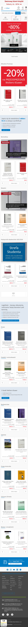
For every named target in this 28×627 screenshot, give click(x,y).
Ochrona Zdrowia (6, 496)
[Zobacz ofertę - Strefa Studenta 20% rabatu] (14, 252)
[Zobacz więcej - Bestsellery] (14, 183)
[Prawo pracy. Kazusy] (8, 222)
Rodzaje (19, 585)
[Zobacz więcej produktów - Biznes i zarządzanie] (14, 552)
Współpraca (12, 578)
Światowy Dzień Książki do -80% (15, 18)
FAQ (11, 587)
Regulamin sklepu (5, 582)
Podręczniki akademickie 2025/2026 (12, 239)
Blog (11, 589)
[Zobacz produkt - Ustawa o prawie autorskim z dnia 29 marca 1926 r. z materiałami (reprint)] (8, 479)
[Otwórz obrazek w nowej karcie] (14, 201)
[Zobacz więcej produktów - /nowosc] (14, 234)
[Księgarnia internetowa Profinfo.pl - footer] (7, 619)
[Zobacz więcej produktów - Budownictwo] (14, 429)
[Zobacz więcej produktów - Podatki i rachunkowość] (14, 382)
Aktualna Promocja (7, 64)
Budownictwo (5, 404)
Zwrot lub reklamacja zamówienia (4, 586)
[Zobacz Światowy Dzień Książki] (14, 35)
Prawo (3, 327)
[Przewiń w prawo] (27, 34)
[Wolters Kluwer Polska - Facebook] (7, 570)
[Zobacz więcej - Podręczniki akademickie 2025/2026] (14, 286)
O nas (11, 576)
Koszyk (26, 8)
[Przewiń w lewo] (1, 34)
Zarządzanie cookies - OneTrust (8, 593)
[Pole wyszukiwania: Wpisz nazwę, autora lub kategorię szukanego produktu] (7, 13)
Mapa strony (12, 585)
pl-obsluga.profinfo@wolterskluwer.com (13, 604)
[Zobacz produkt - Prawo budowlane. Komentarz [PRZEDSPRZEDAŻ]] (8, 417)
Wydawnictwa (20, 576)
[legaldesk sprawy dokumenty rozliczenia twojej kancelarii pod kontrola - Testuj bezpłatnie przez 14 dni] (10, 320)
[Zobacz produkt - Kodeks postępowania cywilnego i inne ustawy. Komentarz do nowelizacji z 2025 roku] (8, 171)
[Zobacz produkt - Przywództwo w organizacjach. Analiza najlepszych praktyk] (8, 539)
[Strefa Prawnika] (15, 56)
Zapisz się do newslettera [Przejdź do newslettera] (15, 563)
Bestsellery (4, 137)
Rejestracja (18, 8)
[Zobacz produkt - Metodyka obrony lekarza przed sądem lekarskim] (8, 509)
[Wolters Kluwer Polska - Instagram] (10, 570)
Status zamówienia (5, 580)
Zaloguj (22, 8)
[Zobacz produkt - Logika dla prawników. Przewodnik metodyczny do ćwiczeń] (8, 274)
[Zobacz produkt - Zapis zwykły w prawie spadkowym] (8, 98)
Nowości (3, 188)
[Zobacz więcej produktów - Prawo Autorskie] (14, 491)
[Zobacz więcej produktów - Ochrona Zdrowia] (14, 521)
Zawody (19, 587)
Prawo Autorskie (6, 466)
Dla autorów (12, 580)
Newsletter (4, 578)
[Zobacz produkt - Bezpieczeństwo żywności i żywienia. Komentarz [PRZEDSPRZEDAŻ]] (8, 339)
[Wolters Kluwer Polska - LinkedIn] (17, 570)
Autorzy (19, 578)
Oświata (3, 435)
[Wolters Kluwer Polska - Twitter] (20, 570)
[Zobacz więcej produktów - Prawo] (14, 352)
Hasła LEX (20, 582)
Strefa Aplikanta (5, 18)
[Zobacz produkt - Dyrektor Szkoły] (8, 448)
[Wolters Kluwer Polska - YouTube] (14, 570)
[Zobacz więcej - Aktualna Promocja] (14, 110)
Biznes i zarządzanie (7, 527)
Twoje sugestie (13, 582)
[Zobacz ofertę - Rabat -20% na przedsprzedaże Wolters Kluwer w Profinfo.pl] (14, 76)
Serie (19, 580)
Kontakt (3, 576)
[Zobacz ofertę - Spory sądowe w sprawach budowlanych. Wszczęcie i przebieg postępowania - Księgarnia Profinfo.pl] (14, 149)
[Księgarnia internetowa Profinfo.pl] (6, 8)
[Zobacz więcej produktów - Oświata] (14, 461)
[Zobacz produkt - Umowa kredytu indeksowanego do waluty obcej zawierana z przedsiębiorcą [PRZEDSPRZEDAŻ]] (8, 370)
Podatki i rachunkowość (8, 357)
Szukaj (17, 13)
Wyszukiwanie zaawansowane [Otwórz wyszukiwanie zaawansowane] (24, 13)
